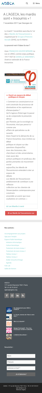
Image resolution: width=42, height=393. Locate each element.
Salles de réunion (10, 269)
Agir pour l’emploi (10, 236)
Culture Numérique (12, 245)
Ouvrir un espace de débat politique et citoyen (20, 96)
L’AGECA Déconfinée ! (20, 335)
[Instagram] (12, 295)
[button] (21, 96)
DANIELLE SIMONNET (25, 57)
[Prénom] (21, 362)
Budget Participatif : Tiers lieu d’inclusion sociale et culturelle (23, 328)
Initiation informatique (14, 242)
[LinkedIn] (17, 295)
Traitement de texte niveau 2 (16, 251)
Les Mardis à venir (16, 206)
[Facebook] (6, 295)
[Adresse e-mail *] (21, 368)
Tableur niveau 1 (11, 254)
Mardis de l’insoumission (19, 34)
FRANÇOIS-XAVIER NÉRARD (21, 51)
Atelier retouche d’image (14, 260)
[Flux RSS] (23, 295)
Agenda (8, 263)
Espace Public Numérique (13, 239)
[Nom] (21, 356)
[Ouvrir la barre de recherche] (27, 3)
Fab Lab (7, 266)
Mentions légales (21, 389)
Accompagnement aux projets (14, 234)
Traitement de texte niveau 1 (16, 248)
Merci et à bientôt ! (19, 321)
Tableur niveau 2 (11, 257)
